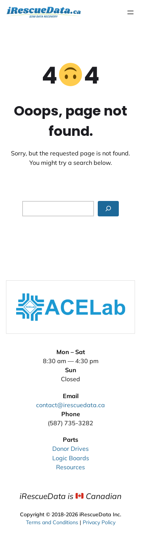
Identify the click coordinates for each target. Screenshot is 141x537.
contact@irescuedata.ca (70, 405)
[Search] (108, 208)
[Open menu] (130, 12)
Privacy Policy (99, 521)
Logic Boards (70, 458)
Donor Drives (70, 448)
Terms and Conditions (52, 521)
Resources (70, 467)
